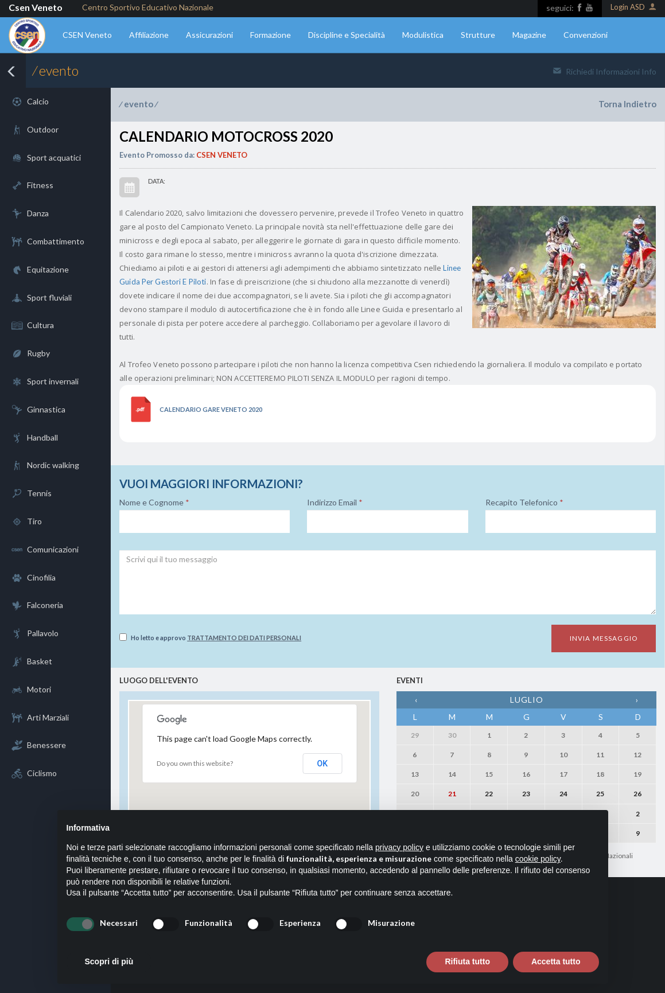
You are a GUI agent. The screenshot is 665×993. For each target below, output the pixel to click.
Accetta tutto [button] (556, 961)
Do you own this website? (195, 763)
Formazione (270, 35)
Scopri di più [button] (109, 961)
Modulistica (423, 35)
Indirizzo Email (335, 502)
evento (138, 104)
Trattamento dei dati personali (244, 637)
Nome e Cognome (154, 502)
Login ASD (633, 8)
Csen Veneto (36, 7)
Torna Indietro (627, 104)
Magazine (529, 35)
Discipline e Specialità (346, 35)
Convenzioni (585, 35)
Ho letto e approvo (210, 637)
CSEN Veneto (87, 35)
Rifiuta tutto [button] (467, 961)
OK (322, 763)
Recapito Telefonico (524, 502)
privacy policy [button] (399, 847)
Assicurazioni (209, 35)
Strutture (478, 35)
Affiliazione (149, 35)
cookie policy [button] (538, 858)
